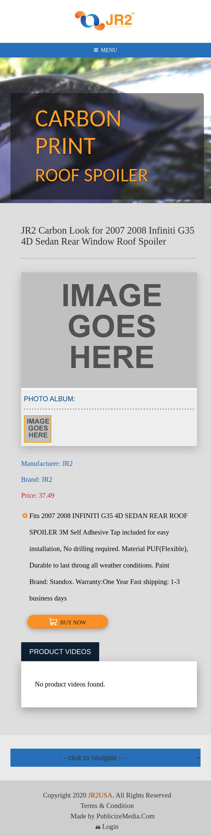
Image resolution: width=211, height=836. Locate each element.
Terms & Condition (107, 805)
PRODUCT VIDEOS (60, 651)
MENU (105, 50)
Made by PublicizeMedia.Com (113, 816)
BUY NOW (67, 622)
